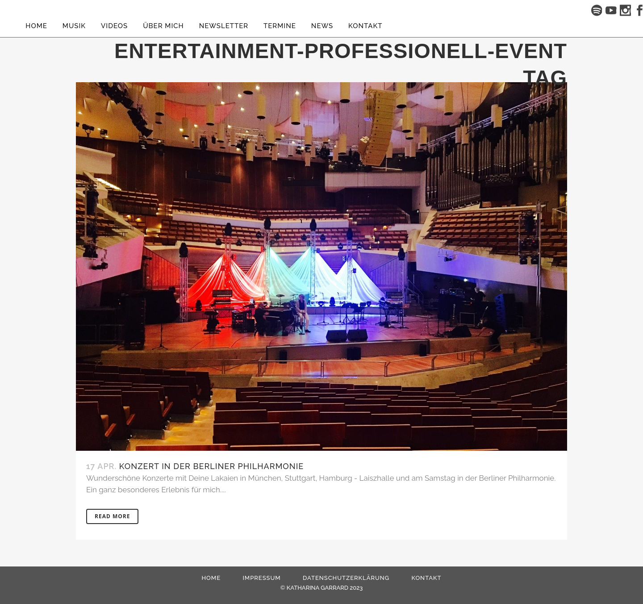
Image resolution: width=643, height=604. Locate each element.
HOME (211, 578)
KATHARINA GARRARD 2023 (325, 587)
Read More (112, 516)
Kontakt (426, 578)
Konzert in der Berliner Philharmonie (211, 466)
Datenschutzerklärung (346, 578)
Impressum (261, 578)
